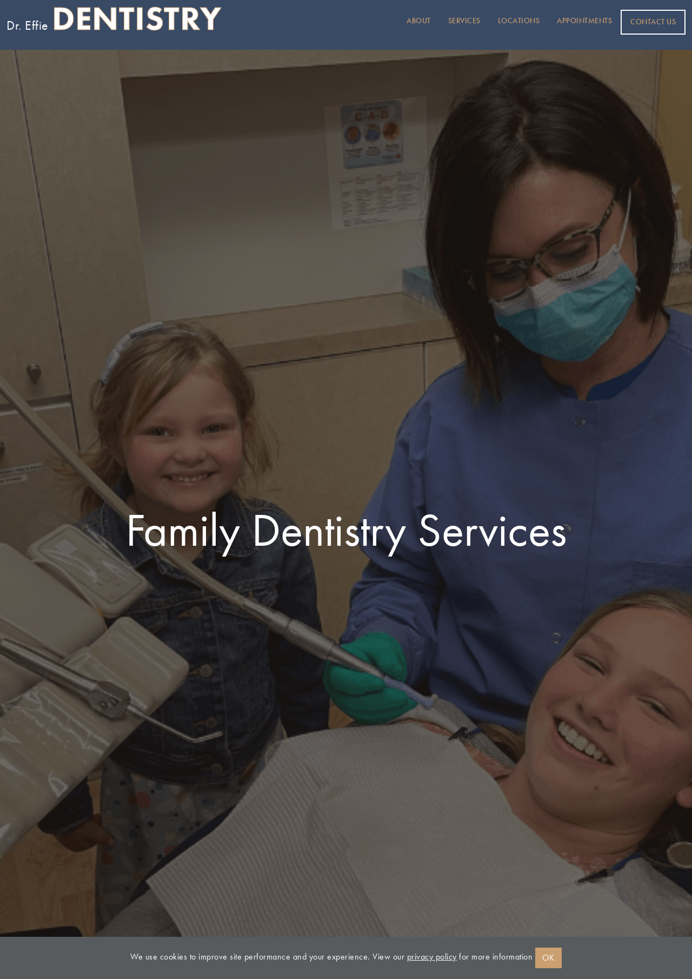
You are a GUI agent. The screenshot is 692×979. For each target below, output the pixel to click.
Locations (519, 20)
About (419, 20)
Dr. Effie (114, 22)
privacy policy (432, 956)
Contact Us (653, 22)
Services (464, 20)
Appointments (584, 20)
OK (548, 957)
